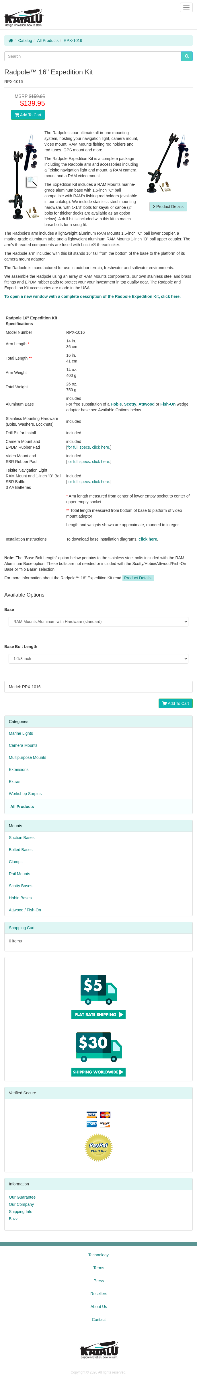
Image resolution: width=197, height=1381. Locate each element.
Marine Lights (21, 733)
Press (99, 1280)
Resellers (98, 1293)
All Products (48, 40)
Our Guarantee (22, 1197)
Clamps (15, 861)
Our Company (21, 1204)
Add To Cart (28, 115)
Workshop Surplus (25, 793)
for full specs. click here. (88, 447)
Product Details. (138, 578)
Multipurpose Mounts (27, 757)
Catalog (25, 40)
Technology (98, 1255)
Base (9, 609)
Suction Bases (22, 837)
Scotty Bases (20, 886)
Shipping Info (20, 1211)
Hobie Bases (20, 898)
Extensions (18, 769)
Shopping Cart (22, 927)
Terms (98, 1268)
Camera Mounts (23, 745)
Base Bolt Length (20, 646)
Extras (14, 781)
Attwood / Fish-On (25, 910)
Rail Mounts (19, 873)
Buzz (13, 1218)
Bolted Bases (21, 849)
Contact (99, 1319)
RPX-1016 (73, 40)
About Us (99, 1306)
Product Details (168, 206)
